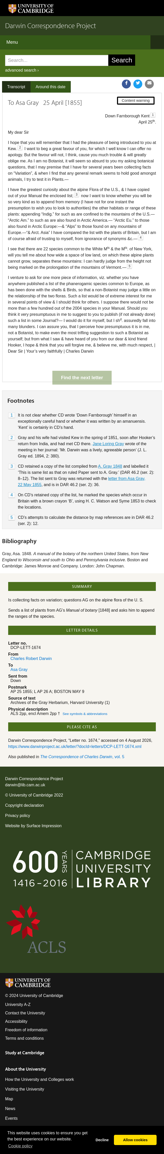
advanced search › (22, 70)
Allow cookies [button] (135, 1140)
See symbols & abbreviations (85, 696)
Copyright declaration (24, 787)
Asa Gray (19, 651)
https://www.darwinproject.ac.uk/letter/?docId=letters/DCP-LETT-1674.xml (75, 728)
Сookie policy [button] (20, 1146)
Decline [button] (102, 1140)
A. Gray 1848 (110, 448)
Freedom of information (26, 1012)
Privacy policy (17, 798)
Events (11, 1100)
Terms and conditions (24, 1020)
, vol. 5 (82, 739)
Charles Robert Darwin (31, 640)
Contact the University (25, 995)
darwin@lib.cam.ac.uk (25, 767)
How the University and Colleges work (39, 1061)
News (10, 1091)
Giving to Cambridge (23, 1120)
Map (9, 1081)
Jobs (9, 1110)
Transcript (16, 87)
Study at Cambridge (24, 1035)
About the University (25, 1051)
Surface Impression (44, 808)
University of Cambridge (31, 777)
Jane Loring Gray (108, 426)
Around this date (51, 87)
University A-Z (18, 986)
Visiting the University (24, 1071)
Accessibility (16, 1003)
